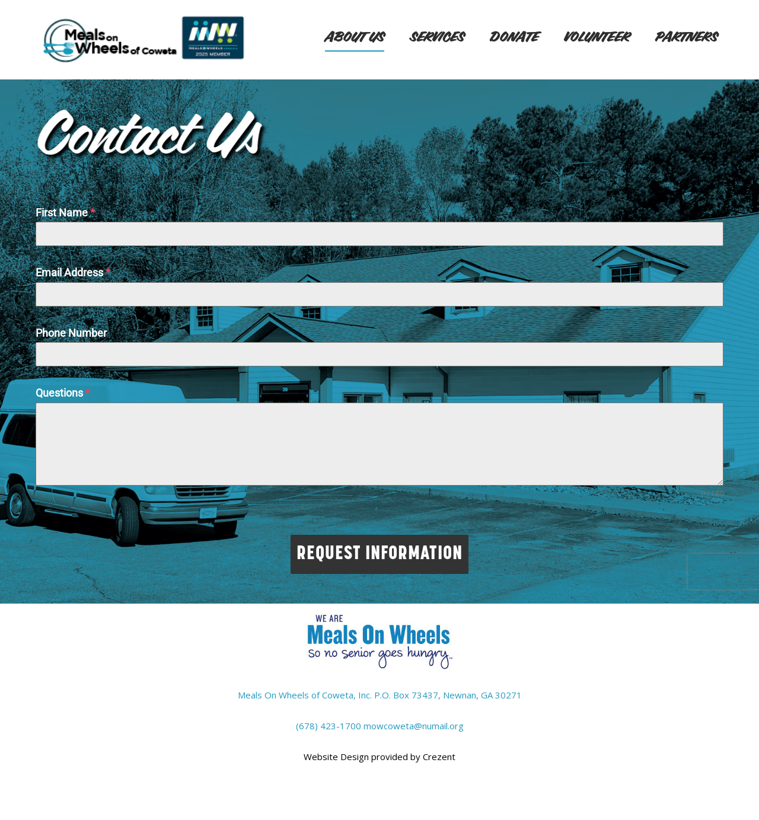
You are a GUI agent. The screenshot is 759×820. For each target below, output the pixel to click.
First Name (65, 212)
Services (437, 37)
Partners (686, 37)
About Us (354, 37)
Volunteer (597, 37)
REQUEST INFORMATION (379, 554)
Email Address (73, 272)
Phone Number (71, 333)
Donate (514, 37)
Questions (63, 393)
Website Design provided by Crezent (379, 756)
